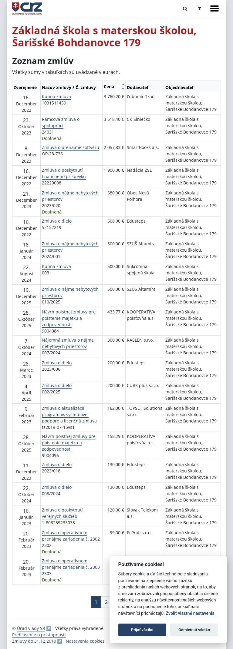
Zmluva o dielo (57, 221)
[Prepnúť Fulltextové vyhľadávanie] (185, 8)
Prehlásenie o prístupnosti (39, 634)
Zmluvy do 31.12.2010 (34, 641)
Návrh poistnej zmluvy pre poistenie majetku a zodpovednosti (69, 318)
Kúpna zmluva (56, 96)
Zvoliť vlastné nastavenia (190, 613)
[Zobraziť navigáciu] (214, 8)
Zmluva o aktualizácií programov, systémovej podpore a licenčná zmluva (69, 414)
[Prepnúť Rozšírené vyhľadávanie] (200, 8)
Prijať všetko (142, 629)
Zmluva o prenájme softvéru (70, 147)
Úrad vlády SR (31, 628)
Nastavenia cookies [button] (85, 641)
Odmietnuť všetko (194, 629)
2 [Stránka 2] (106, 602)
